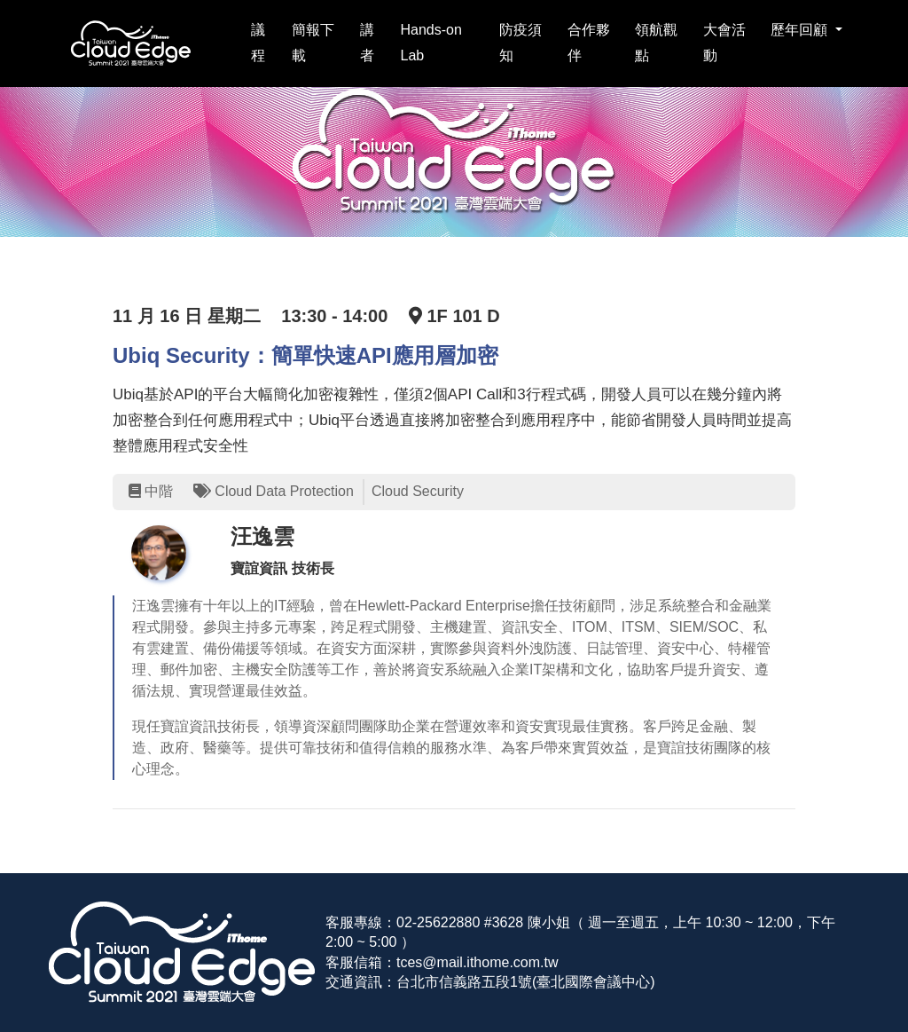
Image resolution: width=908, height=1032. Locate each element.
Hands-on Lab (431, 42)
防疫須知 (520, 42)
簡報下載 (313, 42)
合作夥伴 (589, 42)
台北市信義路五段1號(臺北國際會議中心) (525, 981)
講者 (367, 42)
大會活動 (724, 42)
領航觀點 (656, 42)
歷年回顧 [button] (801, 29)
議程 (258, 42)
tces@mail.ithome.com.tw (477, 962)
